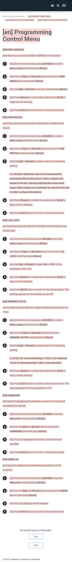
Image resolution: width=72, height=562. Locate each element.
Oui (36, 536)
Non (36, 545)
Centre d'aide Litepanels (14, 16)
